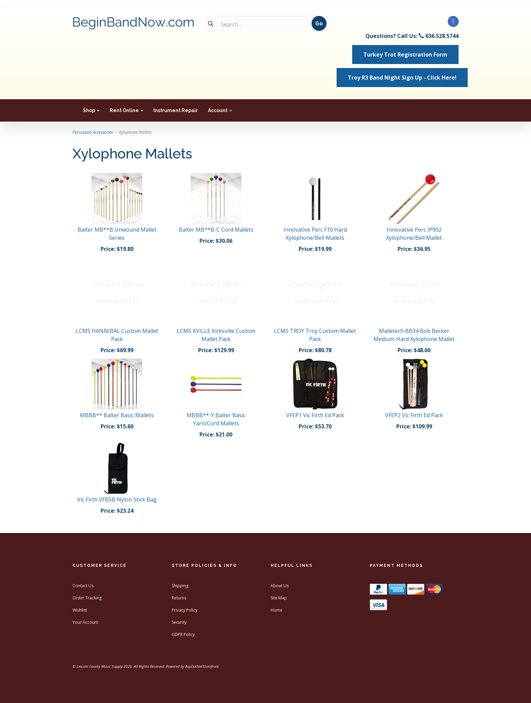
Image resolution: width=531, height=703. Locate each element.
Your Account (85, 622)
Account (220, 110)
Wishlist (79, 610)
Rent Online (126, 110)
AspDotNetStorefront (202, 666)
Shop (91, 110)
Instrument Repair (175, 110)
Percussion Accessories (92, 132)
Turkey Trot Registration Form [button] (405, 54)
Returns (179, 598)
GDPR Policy (183, 634)
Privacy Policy (184, 610)
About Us (280, 586)
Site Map (279, 598)
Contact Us (82, 586)
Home (276, 610)
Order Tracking (87, 598)
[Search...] (260, 24)
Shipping (180, 586)
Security (179, 622)
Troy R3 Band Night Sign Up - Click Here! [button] (402, 77)
